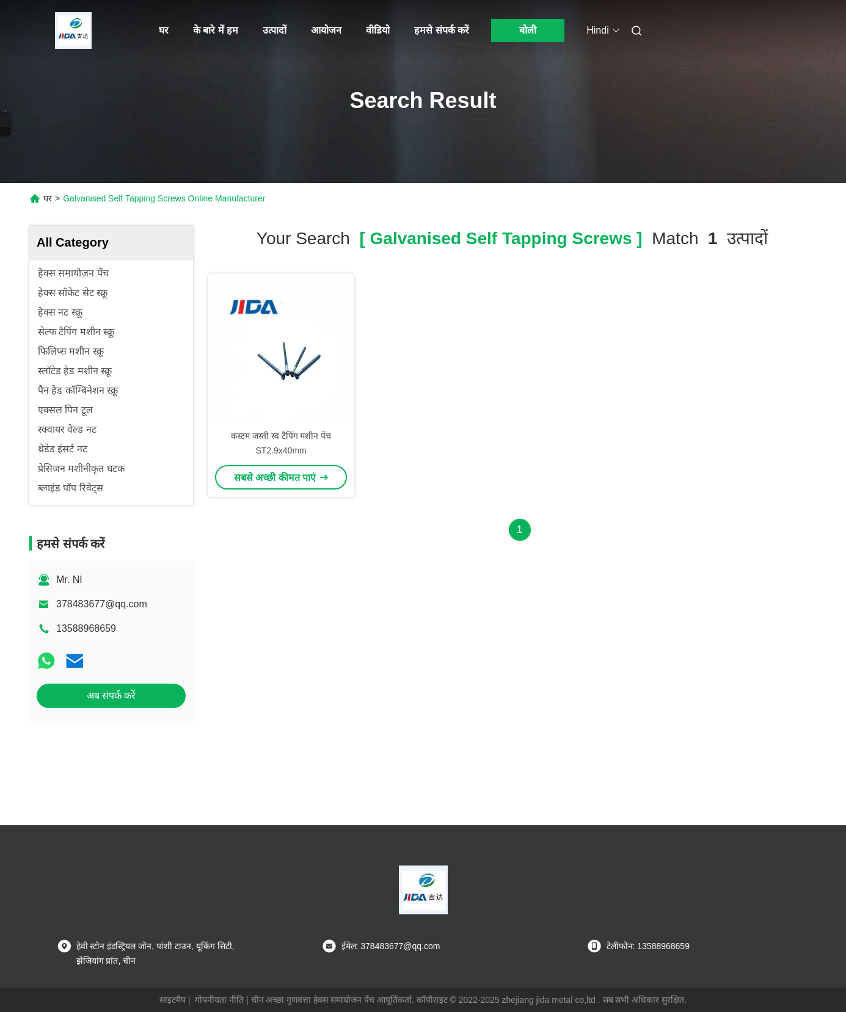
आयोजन (326, 30)
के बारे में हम (215, 30)
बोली (527, 30)
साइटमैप (172, 1000)
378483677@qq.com (101, 604)
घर (164, 30)
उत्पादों (274, 30)
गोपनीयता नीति (219, 1000)
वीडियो (378, 30)
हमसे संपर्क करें (441, 30)
